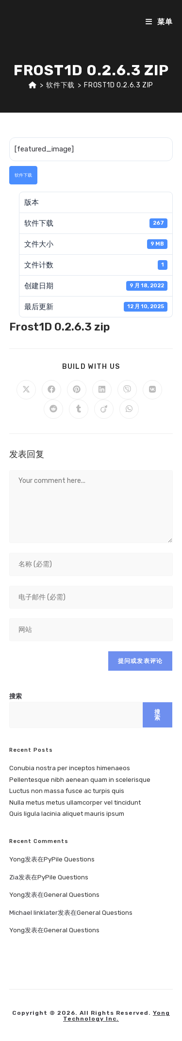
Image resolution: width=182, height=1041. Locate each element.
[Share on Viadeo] (104, 409)
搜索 (15, 696)
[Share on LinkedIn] (102, 389)
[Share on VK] (152, 389)
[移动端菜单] (159, 21)
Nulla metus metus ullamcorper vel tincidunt (75, 802)
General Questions (71, 894)
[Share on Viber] (127, 389)
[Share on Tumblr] (78, 409)
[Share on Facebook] (51, 389)
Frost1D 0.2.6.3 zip (118, 85)
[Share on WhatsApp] (129, 409)
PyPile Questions (69, 859)
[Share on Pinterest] (76, 389)
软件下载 (23, 175)
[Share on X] (26, 389)
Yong (17, 859)
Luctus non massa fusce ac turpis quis (66, 790)
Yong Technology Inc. (116, 1015)
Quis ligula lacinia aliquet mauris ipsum (66, 813)
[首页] (33, 85)
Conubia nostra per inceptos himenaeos (69, 768)
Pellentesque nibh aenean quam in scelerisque (79, 779)
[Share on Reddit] (53, 409)
